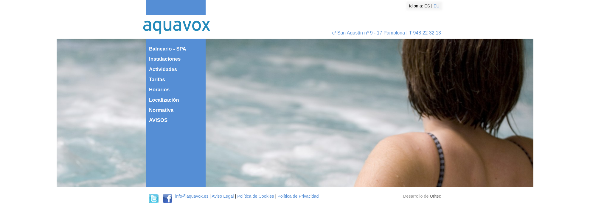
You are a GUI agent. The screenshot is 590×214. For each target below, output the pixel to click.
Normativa (161, 110)
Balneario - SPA (167, 49)
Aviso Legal (223, 196)
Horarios (159, 89)
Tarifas (157, 79)
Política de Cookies (255, 196)
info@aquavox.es (191, 196)
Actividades (163, 69)
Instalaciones (165, 59)
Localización (164, 100)
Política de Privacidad (298, 196)
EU (437, 6)
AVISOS (158, 120)
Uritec (435, 196)
